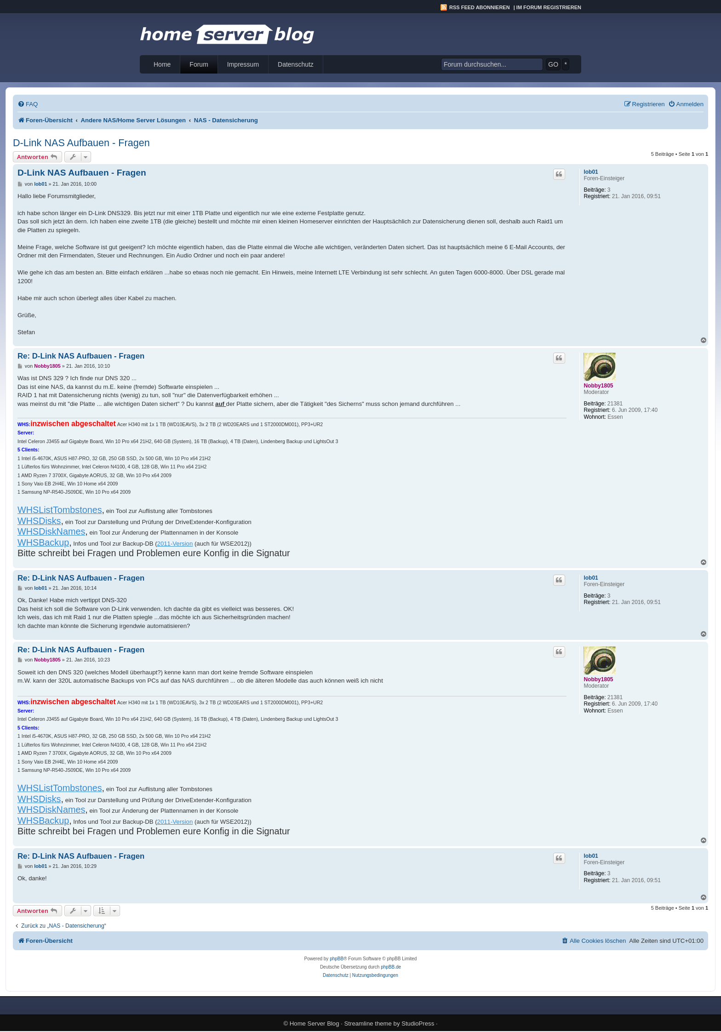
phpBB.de (391, 966)
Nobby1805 (598, 385)
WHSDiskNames (51, 531)
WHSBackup (43, 542)
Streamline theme (368, 1023)
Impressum (243, 64)
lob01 (591, 172)
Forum (198, 64)
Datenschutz (296, 64)
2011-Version (175, 543)
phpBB (336, 958)
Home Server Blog (314, 1023)
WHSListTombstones (59, 510)
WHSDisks (39, 521)
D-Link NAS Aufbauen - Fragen (81, 142)
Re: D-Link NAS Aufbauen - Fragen (80, 356)
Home (162, 64)
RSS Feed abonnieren (479, 7)
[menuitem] (27, 104)
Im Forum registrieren (548, 7)
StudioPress (417, 1023)
